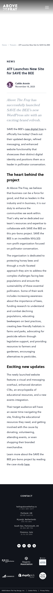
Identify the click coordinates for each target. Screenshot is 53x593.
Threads (13, 45)
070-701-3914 (26, 521)
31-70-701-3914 (26, 534)
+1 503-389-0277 (26, 508)
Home (4, 45)
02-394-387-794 (26, 528)
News (11, 61)
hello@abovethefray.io (26, 506)
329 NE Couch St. (26, 515)
